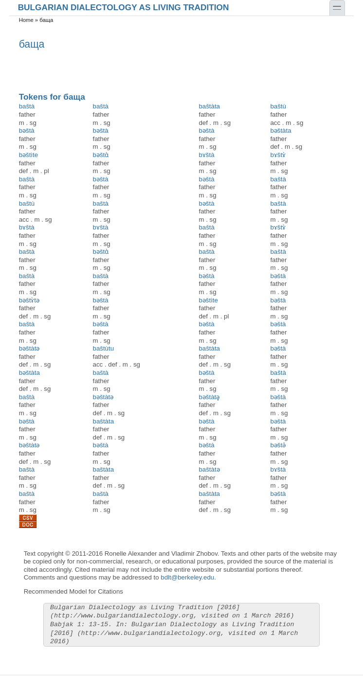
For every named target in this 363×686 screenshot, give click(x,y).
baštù (278, 106)
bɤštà (206, 154)
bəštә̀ (278, 445)
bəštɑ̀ (101, 154)
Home (26, 20)
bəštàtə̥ (209, 397)
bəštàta (280, 130)
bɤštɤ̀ (278, 154)
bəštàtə (29, 348)
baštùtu (103, 348)
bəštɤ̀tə (29, 300)
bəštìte (28, 154)
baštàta (209, 106)
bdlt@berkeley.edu (187, 577)
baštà (27, 106)
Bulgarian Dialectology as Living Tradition (123, 7)
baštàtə (209, 469)
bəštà (27, 130)
